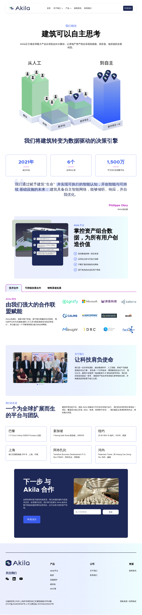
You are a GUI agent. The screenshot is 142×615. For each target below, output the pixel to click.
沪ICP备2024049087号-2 (16, 604)
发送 (110, 512)
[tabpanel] (71, 316)
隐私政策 (124, 602)
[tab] (14, 288)
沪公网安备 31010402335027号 (41, 604)
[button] (37, 384)
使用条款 (132, 602)
